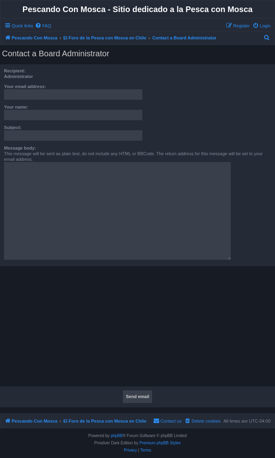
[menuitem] (43, 26)
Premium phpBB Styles (160, 443)
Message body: (20, 148)
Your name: (16, 107)
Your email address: (25, 86)
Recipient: (14, 70)
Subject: (12, 127)
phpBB (117, 435)
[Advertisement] (137, 328)
